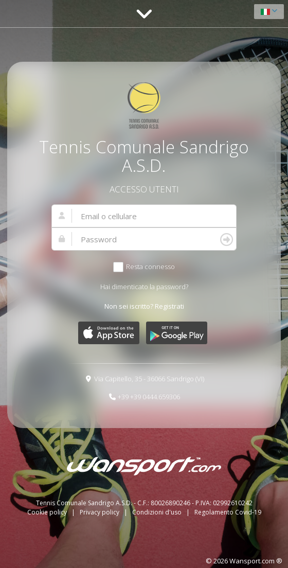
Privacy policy (100, 512)
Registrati (169, 306)
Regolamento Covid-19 (227, 512)
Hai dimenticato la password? (144, 286)
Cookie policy (47, 512)
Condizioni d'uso (157, 512)
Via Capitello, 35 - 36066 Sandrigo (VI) (149, 378)
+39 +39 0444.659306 (149, 396)
